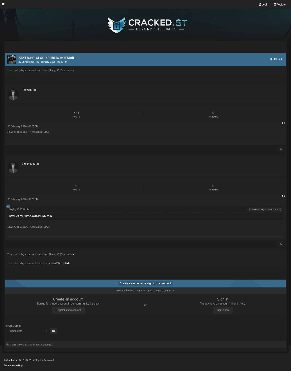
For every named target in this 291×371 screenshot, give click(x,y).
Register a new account (68, 310)
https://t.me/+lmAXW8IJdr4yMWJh (30, 215)
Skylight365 (28, 61)
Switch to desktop (13, 365)
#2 (283, 123)
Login (263, 4)
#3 (283, 196)
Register (280, 4)
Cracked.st (12, 360)
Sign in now (223, 310)
